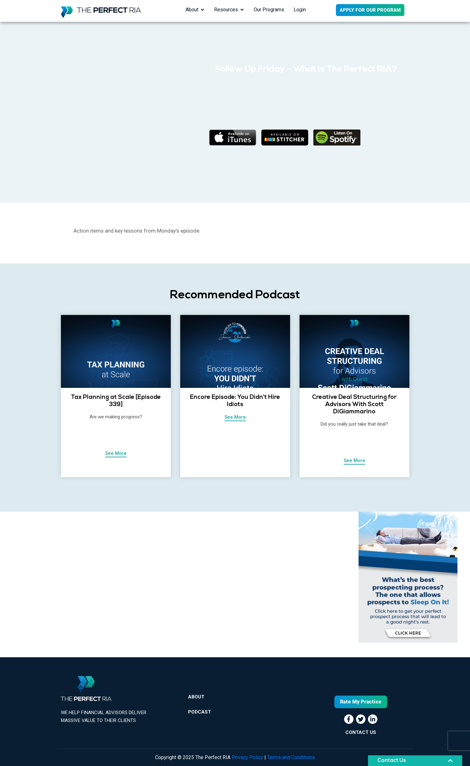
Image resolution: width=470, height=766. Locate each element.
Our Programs (269, 10)
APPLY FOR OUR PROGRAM (370, 10)
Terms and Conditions (291, 757)
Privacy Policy (247, 757)
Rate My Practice (360, 702)
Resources (226, 10)
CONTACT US (360, 732)
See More (116, 453)
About (192, 10)
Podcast (199, 712)
